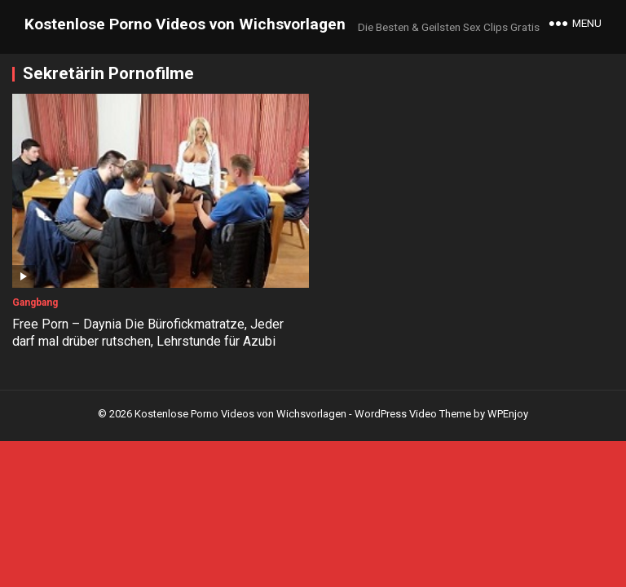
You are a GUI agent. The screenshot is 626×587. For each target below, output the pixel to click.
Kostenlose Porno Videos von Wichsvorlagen (185, 24)
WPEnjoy (507, 414)
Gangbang (35, 302)
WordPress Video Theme (413, 414)
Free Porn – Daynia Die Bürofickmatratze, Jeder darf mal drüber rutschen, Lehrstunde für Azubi (148, 332)
